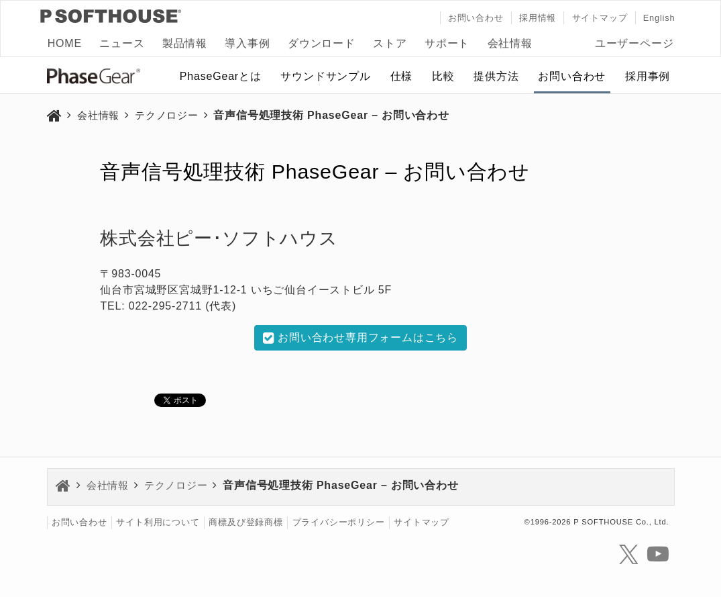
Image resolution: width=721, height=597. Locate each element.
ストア (389, 43)
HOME (65, 43)
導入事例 (247, 43)
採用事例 (647, 76)
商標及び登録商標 (245, 523)
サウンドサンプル (325, 76)
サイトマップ (600, 18)
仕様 (401, 76)
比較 (443, 76)
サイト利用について (157, 523)
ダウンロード (321, 43)
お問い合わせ (476, 18)
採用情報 (537, 18)
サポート (447, 43)
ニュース (121, 43)
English (659, 18)
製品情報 (184, 43)
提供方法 (496, 76)
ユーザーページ (634, 43)
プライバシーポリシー (338, 523)
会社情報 (510, 43)
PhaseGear (100, 78)
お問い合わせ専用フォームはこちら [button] (360, 338)
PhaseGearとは (221, 76)
